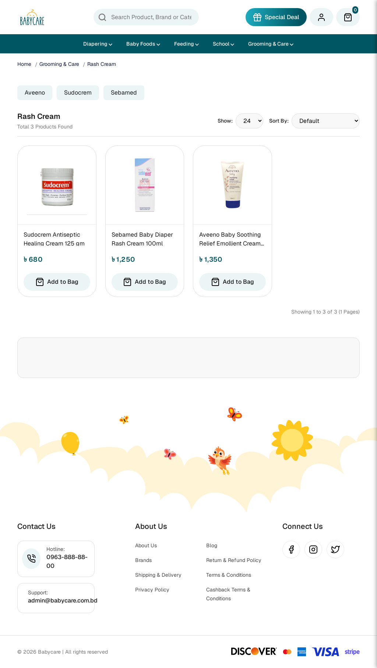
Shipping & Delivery (158, 575)
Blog (211, 545)
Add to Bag (56, 282)
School (221, 43)
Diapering (95, 43)
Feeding (184, 43)
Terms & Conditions (228, 575)
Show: (225, 120)
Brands (143, 560)
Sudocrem (78, 92)
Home (24, 64)
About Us (146, 545)
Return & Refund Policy (233, 560)
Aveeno (35, 92)
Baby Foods (140, 43)
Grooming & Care (268, 43)
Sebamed (124, 92)
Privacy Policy (152, 589)
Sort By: (279, 120)
